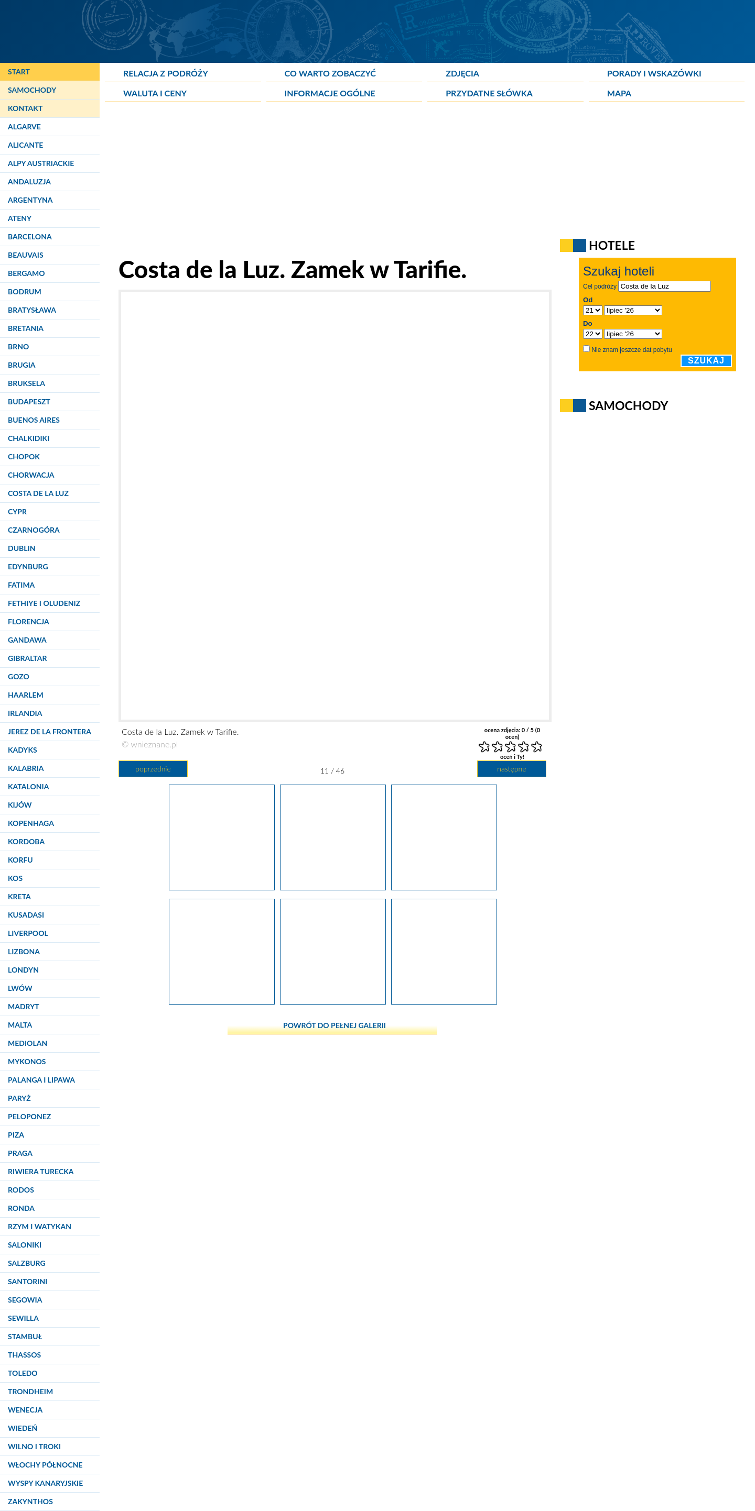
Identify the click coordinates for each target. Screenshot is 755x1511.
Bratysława (32, 309)
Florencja (28, 621)
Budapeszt (29, 401)
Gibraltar (27, 658)
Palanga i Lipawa (41, 1079)
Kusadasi (26, 914)
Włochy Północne (45, 1464)
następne (511, 768)
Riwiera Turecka (41, 1171)
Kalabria (26, 768)
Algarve (24, 126)
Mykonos (27, 1061)
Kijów (20, 804)
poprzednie (152, 768)
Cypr (17, 511)
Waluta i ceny (155, 93)
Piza (16, 1134)
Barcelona (30, 236)
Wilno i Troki (34, 1446)
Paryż (19, 1098)
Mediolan (27, 1043)
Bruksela (26, 383)
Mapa (619, 93)
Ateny (19, 218)
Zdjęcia (462, 73)
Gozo (18, 676)
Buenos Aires (34, 419)
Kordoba (26, 841)
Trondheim (30, 1391)
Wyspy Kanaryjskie (45, 1483)
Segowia (25, 1299)
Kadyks (22, 749)
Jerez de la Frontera (49, 731)
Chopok (24, 456)
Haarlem (26, 694)
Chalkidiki (28, 438)
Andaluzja (29, 181)
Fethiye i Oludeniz (44, 603)
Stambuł (25, 1336)
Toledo (23, 1373)
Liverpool (28, 933)
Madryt (23, 1006)
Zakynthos (30, 1501)
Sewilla (23, 1318)
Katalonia (28, 786)
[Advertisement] (359, 181)
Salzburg (27, 1263)
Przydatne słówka (489, 93)
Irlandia (25, 713)
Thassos (24, 1354)
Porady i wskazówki (654, 73)
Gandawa (27, 639)
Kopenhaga (31, 823)
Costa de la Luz (38, 493)
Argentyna (30, 199)
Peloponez (29, 1116)
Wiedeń (22, 1428)
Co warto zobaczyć (330, 73)
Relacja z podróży (165, 73)
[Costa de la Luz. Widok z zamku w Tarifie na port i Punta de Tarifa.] (222, 886)
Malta (20, 1024)
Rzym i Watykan (39, 1226)
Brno (18, 346)
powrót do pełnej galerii (334, 1025)
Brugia (22, 364)
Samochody (32, 89)
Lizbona (24, 951)
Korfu (20, 859)
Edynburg (28, 566)
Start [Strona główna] (19, 71)
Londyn (23, 969)
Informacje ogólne (330, 93)
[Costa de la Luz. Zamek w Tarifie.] (333, 886)
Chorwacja (31, 474)
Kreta (19, 896)
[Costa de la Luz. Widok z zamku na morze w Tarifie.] (333, 1000)
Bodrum (24, 291)
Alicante (25, 144)
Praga (20, 1153)
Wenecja (25, 1409)
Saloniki (24, 1244)
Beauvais (26, 254)
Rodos (21, 1189)
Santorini (27, 1281)
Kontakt (25, 108)
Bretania (26, 328)
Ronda (21, 1208)
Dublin (21, 548)
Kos (15, 878)
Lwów (20, 988)
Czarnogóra (34, 529)
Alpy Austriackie (41, 163)
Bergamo (26, 273)
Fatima (21, 584)
